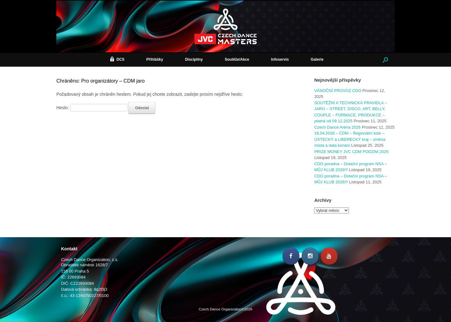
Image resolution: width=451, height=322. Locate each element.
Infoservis (280, 59)
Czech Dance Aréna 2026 (337, 127)
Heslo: (91, 107)
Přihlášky (154, 59)
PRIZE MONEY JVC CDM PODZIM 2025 (351, 151)
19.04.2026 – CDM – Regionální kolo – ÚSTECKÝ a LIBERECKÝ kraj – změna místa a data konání (349, 139)
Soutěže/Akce (237, 59)
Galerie (317, 59)
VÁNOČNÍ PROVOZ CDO (337, 90)
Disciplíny (194, 59)
